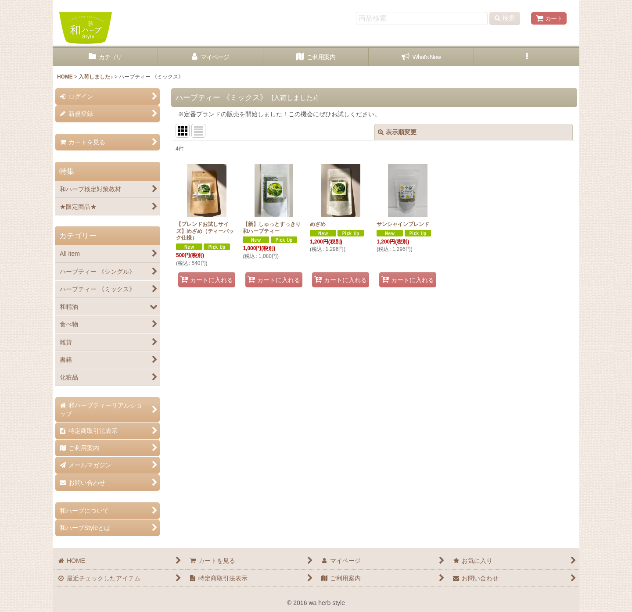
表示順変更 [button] (397, 132)
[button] (526, 57)
